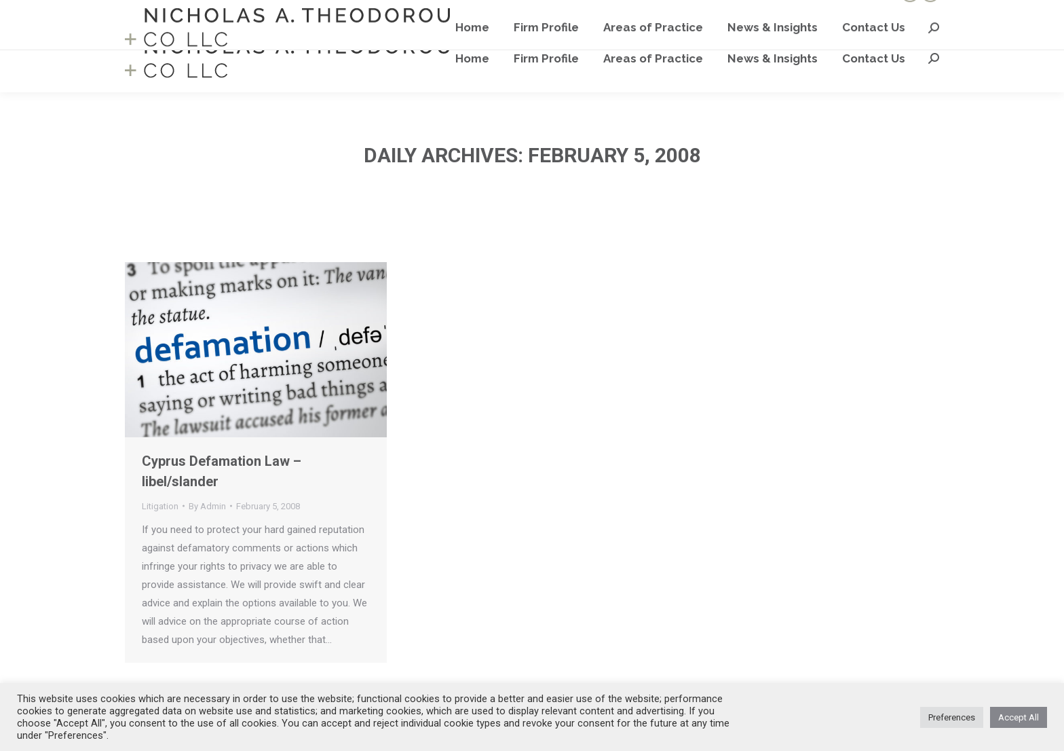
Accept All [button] (1018, 717)
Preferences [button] (951, 717)
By (207, 506)
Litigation (160, 506)
